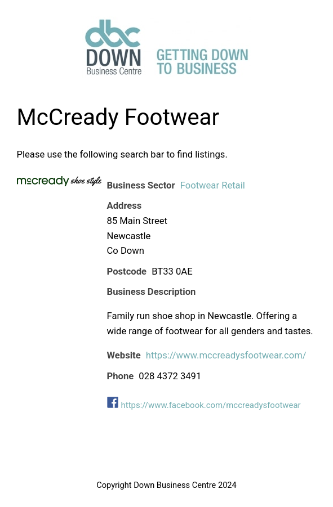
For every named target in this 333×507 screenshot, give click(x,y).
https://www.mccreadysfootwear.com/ (226, 355)
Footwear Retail (212, 185)
